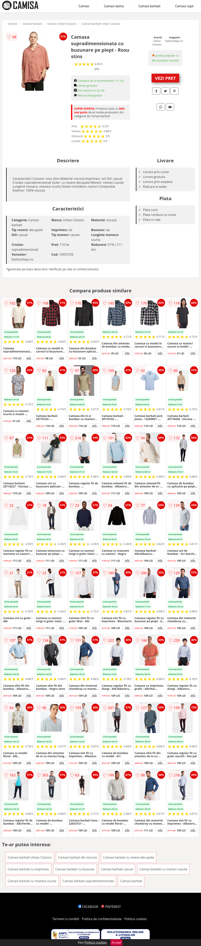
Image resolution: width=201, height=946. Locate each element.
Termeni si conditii (65, 919)
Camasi (84, 6)
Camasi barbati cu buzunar (75, 869)
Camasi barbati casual (117, 869)
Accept (116, 942)
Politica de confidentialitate (102, 919)
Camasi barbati (149, 6)
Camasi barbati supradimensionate (88, 881)
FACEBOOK (88, 907)
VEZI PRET (165, 78)
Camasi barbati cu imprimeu (28, 869)
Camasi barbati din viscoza (77, 857)
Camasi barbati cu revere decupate (128, 857)
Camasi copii (184, 6)
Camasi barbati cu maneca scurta (32, 881)
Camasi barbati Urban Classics (101, 24)
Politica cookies (135, 919)
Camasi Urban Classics (62, 24)
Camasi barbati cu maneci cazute (163, 869)
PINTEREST (111, 907)
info (28, 358)
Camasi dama (114, 6)
